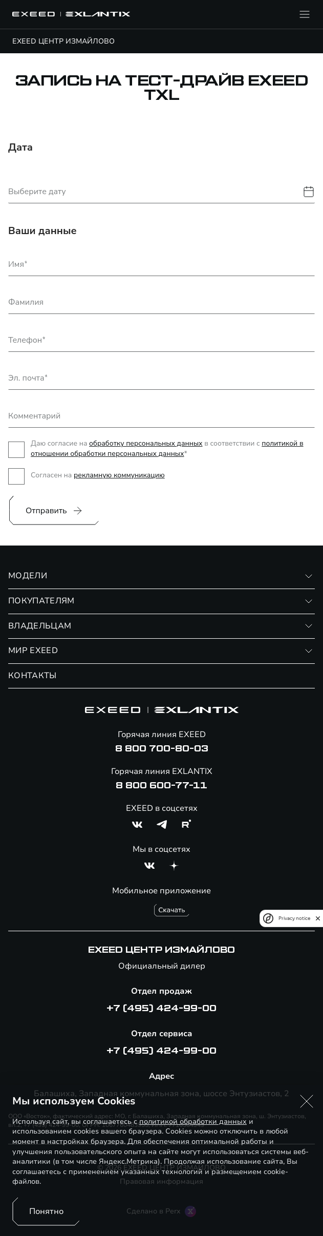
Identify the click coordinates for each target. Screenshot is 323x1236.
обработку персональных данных (146, 443)
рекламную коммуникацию (119, 475)
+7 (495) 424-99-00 (161, 1008)
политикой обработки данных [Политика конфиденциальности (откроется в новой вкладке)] (193, 1121)
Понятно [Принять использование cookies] (46, 1211)
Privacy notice (294, 918)
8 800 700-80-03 (161, 749)
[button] (306, 1101)
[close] (318, 918)
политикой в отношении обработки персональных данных (167, 448)
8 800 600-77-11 (161, 786)
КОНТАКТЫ (32, 675)
